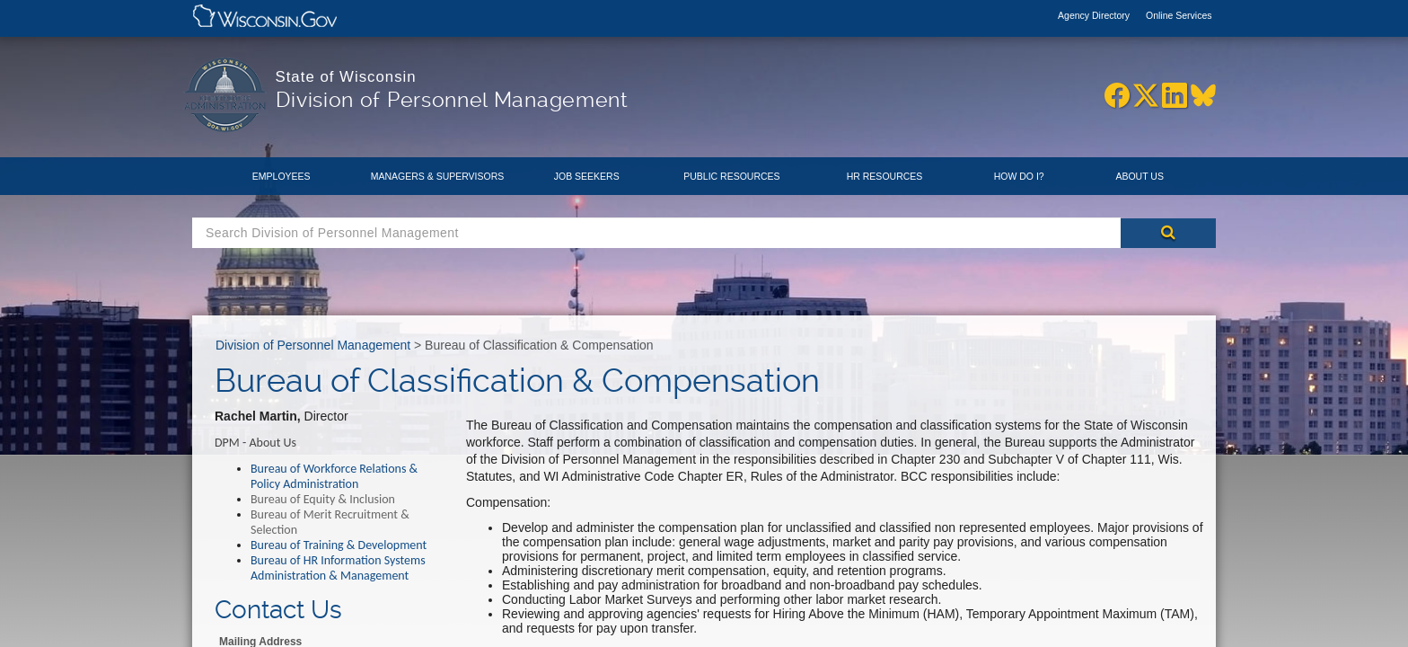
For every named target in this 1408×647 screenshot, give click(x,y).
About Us (1139, 176)
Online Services (1179, 15)
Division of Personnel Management (313, 345)
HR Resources (885, 176)
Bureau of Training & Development (339, 545)
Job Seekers (587, 176)
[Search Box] (656, 232)
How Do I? (1019, 176)
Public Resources (731, 176)
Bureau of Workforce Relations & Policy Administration (334, 476)
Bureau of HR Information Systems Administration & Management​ (338, 568)
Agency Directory (1095, 15)
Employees (281, 176)
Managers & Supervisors (438, 176)
